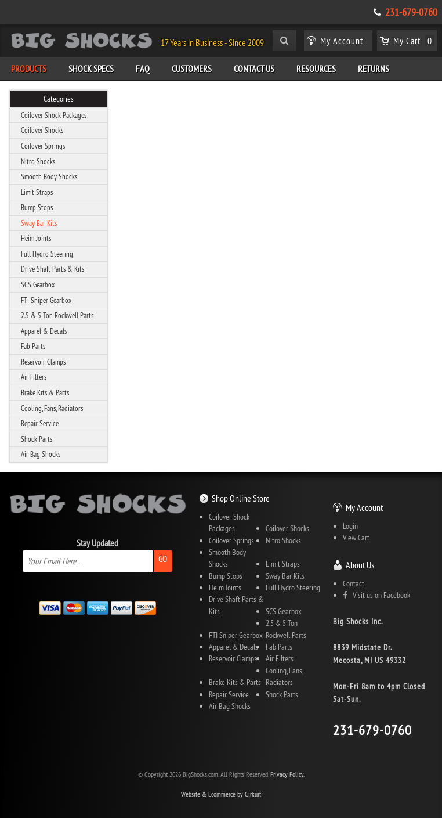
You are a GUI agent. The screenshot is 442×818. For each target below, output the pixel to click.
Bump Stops (37, 207)
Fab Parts (33, 346)
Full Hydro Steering (47, 253)
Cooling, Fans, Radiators (52, 408)
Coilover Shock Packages (53, 115)
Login (350, 526)
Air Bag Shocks (40, 454)
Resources (316, 68)
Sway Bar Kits (39, 223)
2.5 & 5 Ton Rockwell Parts (57, 315)
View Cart (356, 537)
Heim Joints (36, 238)
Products (28, 68)
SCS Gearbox (38, 284)
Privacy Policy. (287, 774)
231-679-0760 (411, 12)
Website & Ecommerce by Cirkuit (221, 794)
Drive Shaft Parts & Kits (52, 268)
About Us (360, 565)
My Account (364, 507)
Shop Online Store (241, 498)
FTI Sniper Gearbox (46, 300)
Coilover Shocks (42, 130)
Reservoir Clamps (43, 361)
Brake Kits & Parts (45, 392)
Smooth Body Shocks (49, 176)
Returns (373, 68)
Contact (353, 583)
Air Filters (33, 376)
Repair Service (40, 423)
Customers (192, 68)
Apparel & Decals (44, 331)
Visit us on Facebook (376, 595)
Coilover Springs (43, 145)
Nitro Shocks (38, 161)
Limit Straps (37, 192)
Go (162, 558)
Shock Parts (36, 439)
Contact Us (254, 68)
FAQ (143, 68)
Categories (59, 98)
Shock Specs (91, 68)
